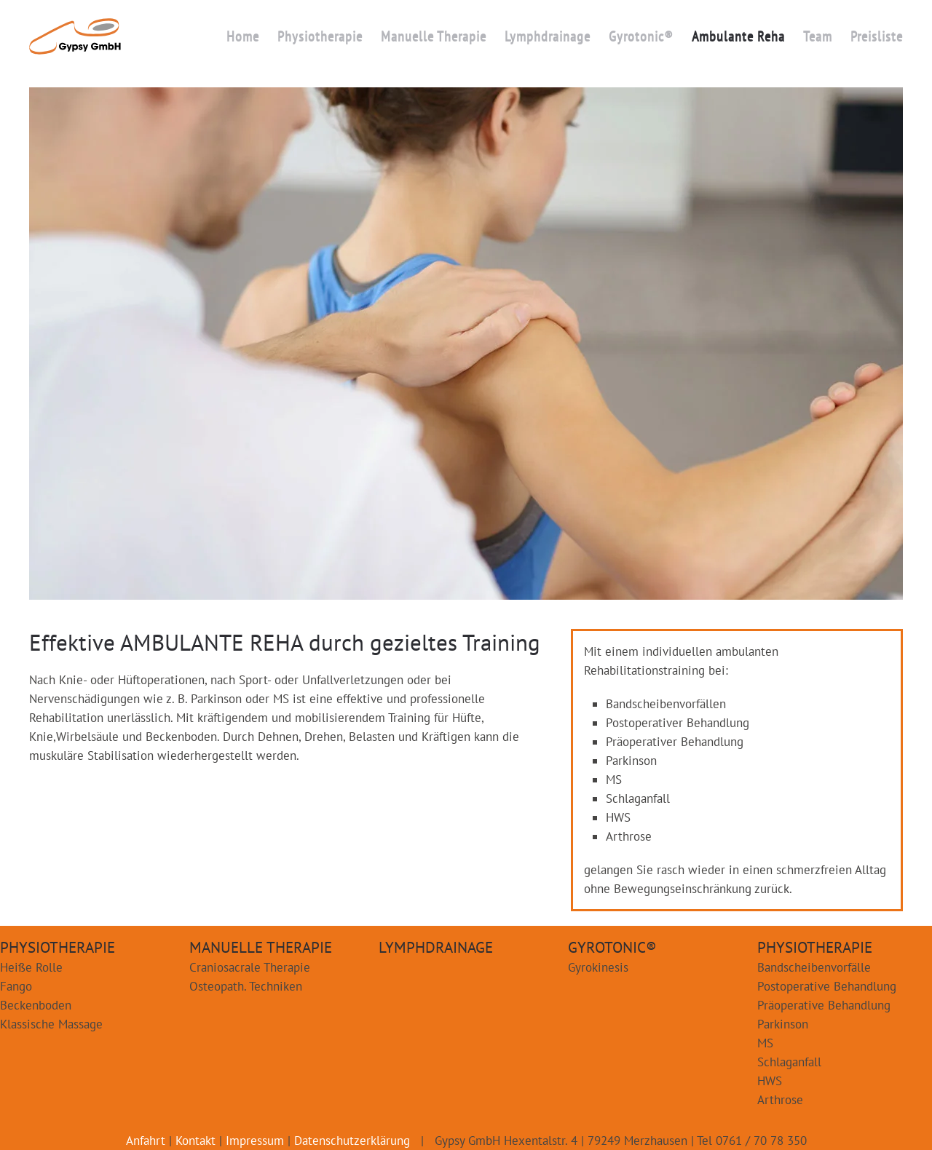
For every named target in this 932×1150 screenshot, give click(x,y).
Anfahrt (145, 1141)
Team (817, 36)
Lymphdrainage (548, 36)
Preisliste (876, 36)
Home (242, 36)
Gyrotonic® (641, 36)
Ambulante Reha (738, 36)
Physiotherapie (320, 36)
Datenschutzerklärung (352, 1141)
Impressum (255, 1141)
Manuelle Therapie (433, 36)
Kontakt (195, 1141)
